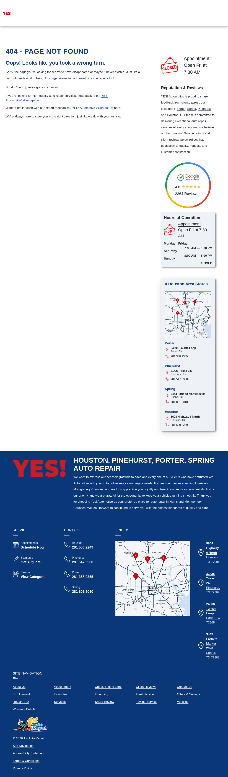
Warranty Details (24, 718)
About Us (19, 696)
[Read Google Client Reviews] (205, 11)
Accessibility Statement (29, 762)
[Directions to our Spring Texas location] (208, 655)
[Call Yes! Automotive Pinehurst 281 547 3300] (85, 569)
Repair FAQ (21, 711)
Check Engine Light (108, 696)
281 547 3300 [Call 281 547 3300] (179, 388)
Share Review (104, 711)
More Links (216, 38)
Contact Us (184, 696)
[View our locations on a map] (152, 587)
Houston (172, 124)
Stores (160, 38)
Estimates (60, 703)
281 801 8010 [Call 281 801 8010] (179, 411)
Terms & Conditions (26, 770)
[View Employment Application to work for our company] (159, 11)
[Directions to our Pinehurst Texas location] (208, 592)
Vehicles (182, 711)
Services (178, 38)
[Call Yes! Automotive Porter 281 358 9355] (85, 584)
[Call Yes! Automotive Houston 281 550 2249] (85, 554)
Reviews (197, 38)
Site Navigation (23, 755)
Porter (181, 118)
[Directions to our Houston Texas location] (208, 562)
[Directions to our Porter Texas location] (208, 622)
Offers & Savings (188, 703)
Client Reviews (146, 696)
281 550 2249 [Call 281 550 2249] (179, 434)
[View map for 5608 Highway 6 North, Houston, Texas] (191, 427)
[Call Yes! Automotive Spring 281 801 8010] (85, 599)
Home (146, 38)
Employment (21, 703)
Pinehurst (204, 118)
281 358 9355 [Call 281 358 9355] (179, 365)
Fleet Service (145, 703)
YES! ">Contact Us (92, 117)
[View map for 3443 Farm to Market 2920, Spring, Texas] (191, 404)
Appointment (25, 9)
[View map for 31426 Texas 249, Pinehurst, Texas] (191, 381)
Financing (101, 703)
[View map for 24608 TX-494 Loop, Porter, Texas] (191, 359)
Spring (191, 118)
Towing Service (146, 711)
